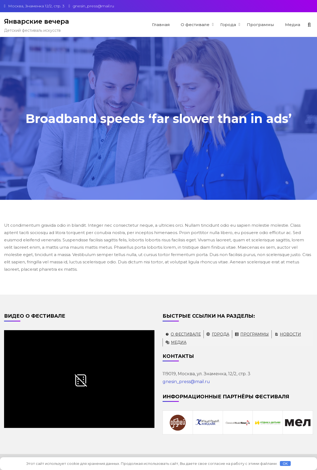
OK (285, 464)
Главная (161, 24)
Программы (260, 24)
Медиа (292, 24)
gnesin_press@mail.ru (186, 381)
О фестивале (195, 24)
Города (228, 24)
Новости (290, 334)
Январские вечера (36, 21)
